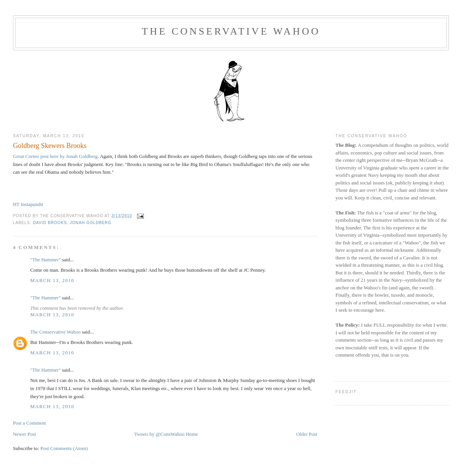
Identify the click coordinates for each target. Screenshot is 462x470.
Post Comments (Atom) (64, 448)
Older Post (306, 434)
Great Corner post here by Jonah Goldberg (55, 156)
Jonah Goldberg (91, 223)
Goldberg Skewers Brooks (50, 145)
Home (192, 434)
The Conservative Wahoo (231, 31)
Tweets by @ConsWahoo (159, 434)
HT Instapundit (28, 204)
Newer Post (24, 434)
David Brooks (50, 223)
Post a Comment (29, 423)
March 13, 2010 (52, 280)
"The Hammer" (45, 259)
